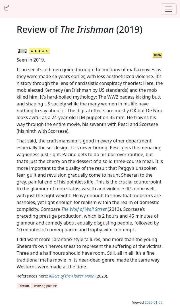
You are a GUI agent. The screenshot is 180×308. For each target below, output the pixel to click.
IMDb (157, 55)
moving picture (45, 285)
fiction (24, 285)
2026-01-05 (154, 302)
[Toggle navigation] (169, 9)
